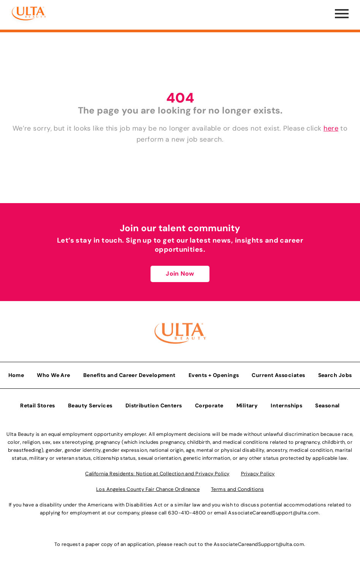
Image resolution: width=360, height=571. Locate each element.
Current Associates (278, 375)
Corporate (209, 405)
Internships (286, 405)
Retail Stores (37, 405)
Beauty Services (90, 405)
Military (247, 405)
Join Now (180, 274)
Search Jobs (335, 375)
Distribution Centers (153, 405)
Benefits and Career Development (129, 375)
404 (180, 98)
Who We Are (53, 375)
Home (16, 375)
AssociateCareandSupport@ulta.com (273, 512)
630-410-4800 (187, 512)
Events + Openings (214, 375)
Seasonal (327, 405)
